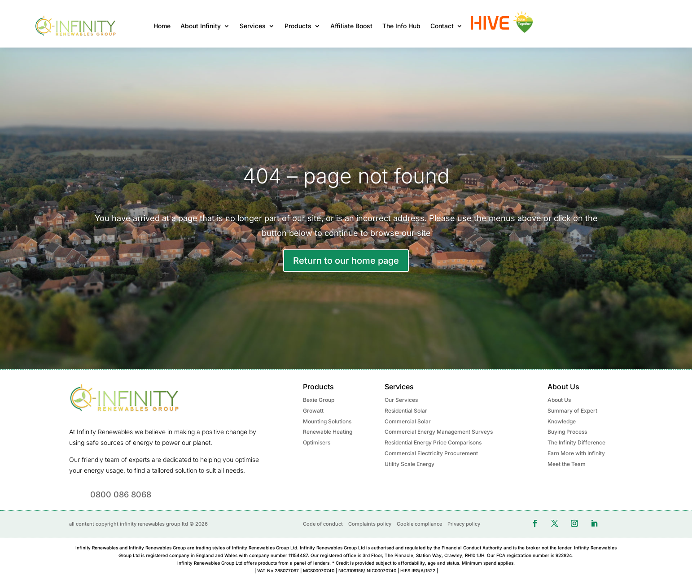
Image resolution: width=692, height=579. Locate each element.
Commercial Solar (408, 421)
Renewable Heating (327, 431)
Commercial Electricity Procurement (431, 453)
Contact (442, 26)
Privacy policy (463, 524)
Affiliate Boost (351, 26)
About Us (559, 399)
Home (162, 26)
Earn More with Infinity (576, 453)
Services (253, 26)
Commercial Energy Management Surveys (439, 431)
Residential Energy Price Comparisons (433, 442)
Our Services (401, 399)
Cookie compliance (419, 524)
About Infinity (200, 26)
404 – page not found (346, 175)
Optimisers (316, 442)
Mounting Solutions (327, 421)
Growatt (313, 410)
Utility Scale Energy (409, 464)
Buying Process (567, 431)
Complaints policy (369, 524)
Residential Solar (406, 410)
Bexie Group (318, 399)
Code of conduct (323, 524)
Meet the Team (566, 464)
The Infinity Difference (576, 442)
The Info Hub (401, 26)
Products (298, 26)
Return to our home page (346, 260)
